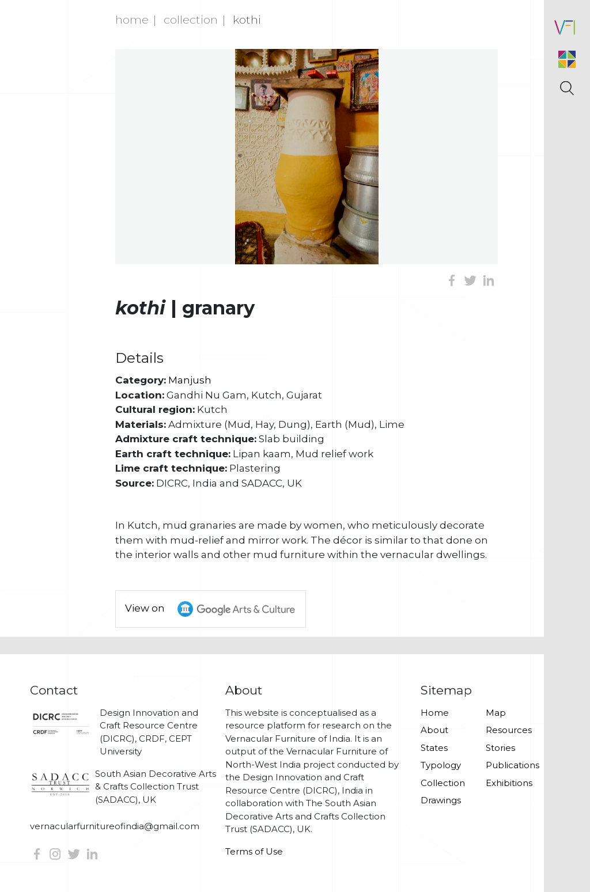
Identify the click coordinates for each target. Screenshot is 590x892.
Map (496, 712)
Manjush (189, 380)
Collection (191, 19)
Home (132, 19)
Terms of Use (254, 851)
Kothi (247, 19)
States (434, 747)
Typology (441, 765)
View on (215, 609)
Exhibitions (509, 782)
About (434, 729)
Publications (511, 765)
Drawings (441, 800)
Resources (509, 729)
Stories (500, 747)
